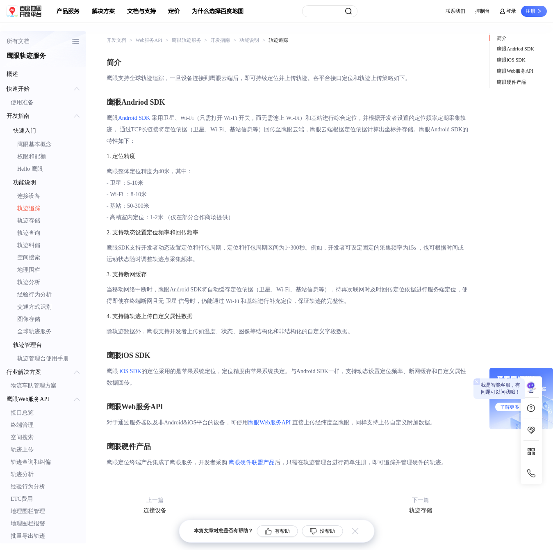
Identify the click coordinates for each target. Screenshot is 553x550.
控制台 (482, 11)
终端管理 (22, 425)
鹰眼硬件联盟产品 (252, 462)
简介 (502, 38)
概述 (12, 74)
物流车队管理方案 (34, 386)
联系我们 (455, 11)
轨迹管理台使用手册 (43, 358)
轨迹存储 (28, 221)
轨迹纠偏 (28, 245)
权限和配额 (31, 157)
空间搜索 (28, 257)
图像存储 (28, 319)
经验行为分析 (34, 294)
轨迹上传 (22, 450)
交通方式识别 (34, 307)
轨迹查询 (28, 233)
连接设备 (28, 196)
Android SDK (134, 118)
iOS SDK (130, 371)
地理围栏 (28, 270)
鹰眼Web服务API (269, 422)
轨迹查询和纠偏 (31, 462)
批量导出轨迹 (28, 536)
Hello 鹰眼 (30, 169)
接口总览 (22, 413)
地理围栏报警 (28, 523)
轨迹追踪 (28, 208)
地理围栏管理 (28, 511)
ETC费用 (22, 499)
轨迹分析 (28, 282)
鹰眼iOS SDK (511, 60)
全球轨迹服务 (34, 331)
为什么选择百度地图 (218, 11)
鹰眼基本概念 (34, 144)
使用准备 (22, 102)
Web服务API (149, 40)
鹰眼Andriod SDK (515, 49)
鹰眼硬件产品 (511, 82)
